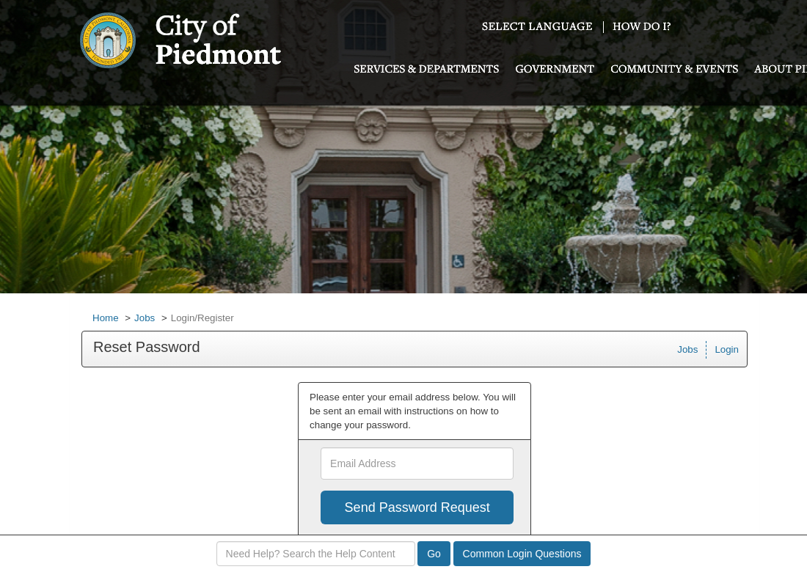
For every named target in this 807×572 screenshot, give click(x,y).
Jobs (144, 317)
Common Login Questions (522, 554)
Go (434, 554)
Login (727, 349)
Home (105, 317)
